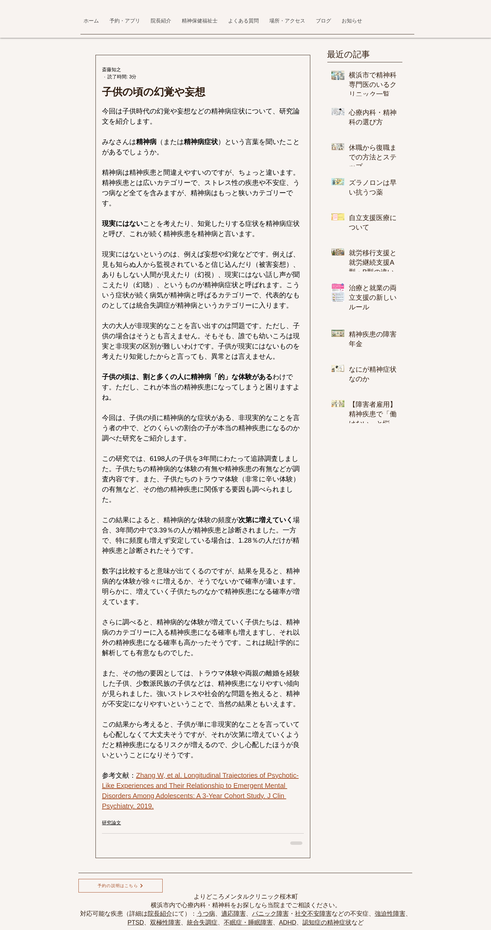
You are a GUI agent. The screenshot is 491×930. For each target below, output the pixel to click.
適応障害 (233, 913)
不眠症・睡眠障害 (248, 922)
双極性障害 (165, 922)
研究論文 (111, 822)
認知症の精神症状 (327, 922)
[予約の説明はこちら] (120, 886)
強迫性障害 (390, 913)
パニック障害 (270, 913)
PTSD (136, 922)
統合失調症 (202, 922)
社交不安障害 (313, 913)
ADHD (287, 922)
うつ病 (206, 913)
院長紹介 (160, 913)
